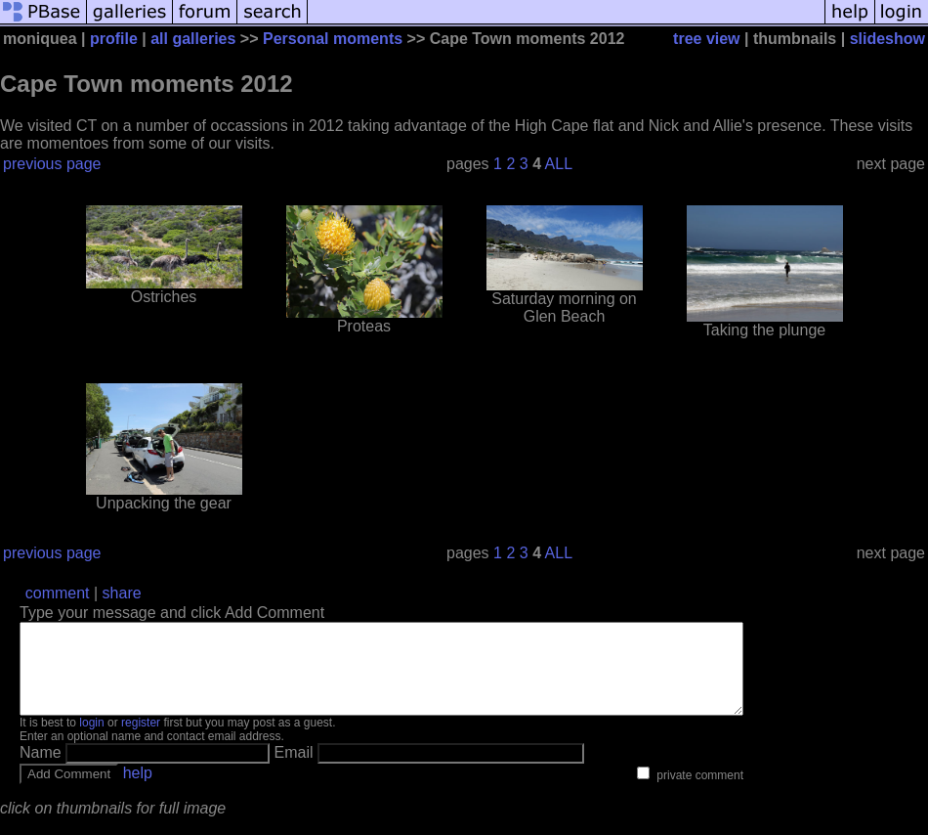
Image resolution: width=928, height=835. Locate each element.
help (137, 790)
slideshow (887, 38)
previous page (52, 163)
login (91, 740)
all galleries (192, 38)
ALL (558, 163)
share (122, 593)
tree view (706, 38)
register (140, 740)
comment (57, 593)
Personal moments (332, 38)
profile (114, 38)
